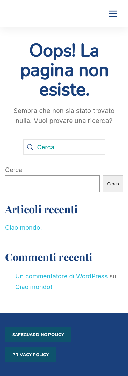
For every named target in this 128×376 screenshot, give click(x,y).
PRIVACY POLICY (30, 354)
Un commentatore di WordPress (61, 276)
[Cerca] (64, 147)
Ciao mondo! (23, 227)
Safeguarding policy (38, 334)
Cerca (14, 169)
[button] (113, 13)
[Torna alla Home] (16, 13)
